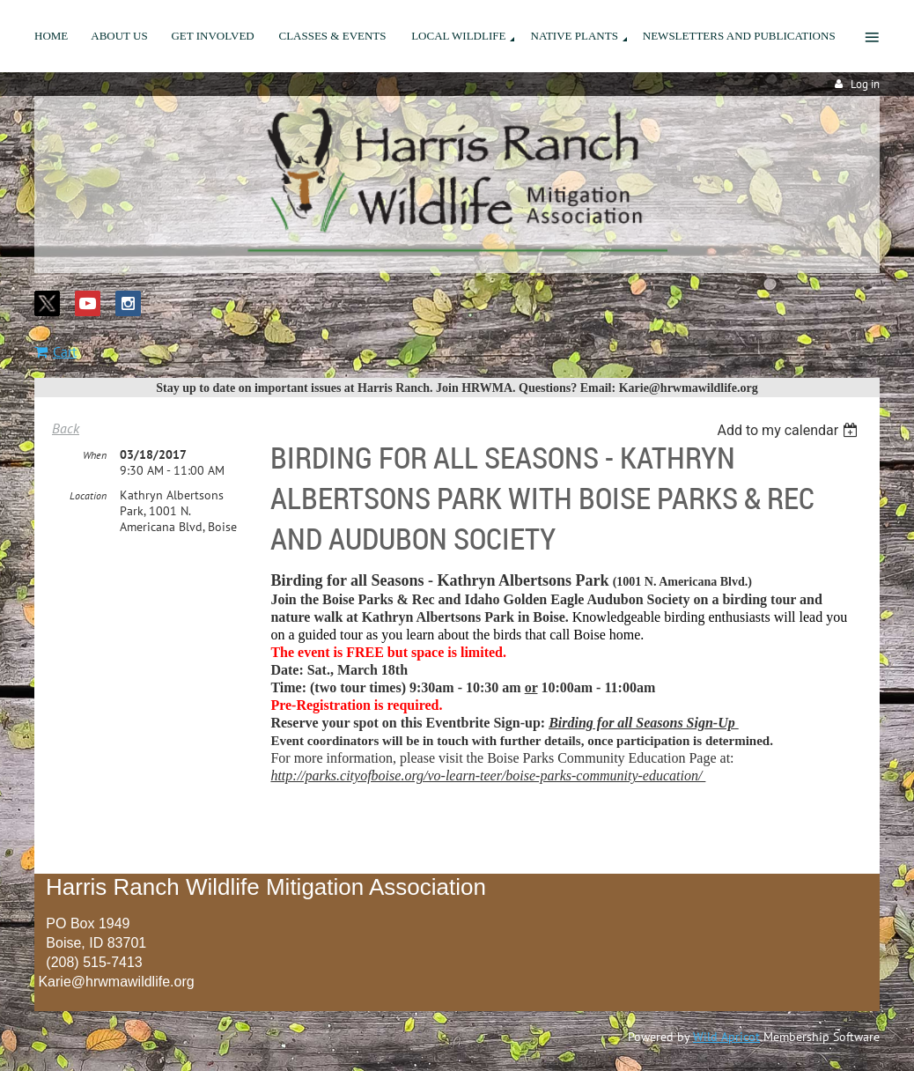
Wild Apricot (726, 1037)
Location (88, 495)
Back (65, 428)
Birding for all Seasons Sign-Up (642, 722)
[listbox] (789, 430)
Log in (865, 84)
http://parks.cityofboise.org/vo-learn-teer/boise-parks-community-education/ (487, 775)
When (95, 455)
